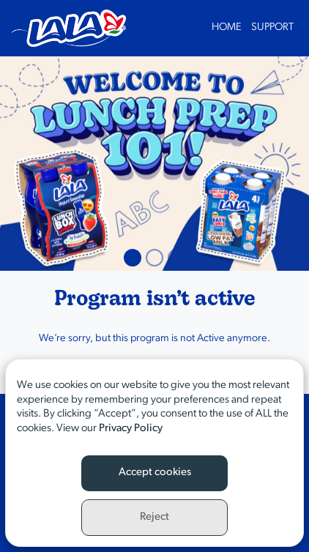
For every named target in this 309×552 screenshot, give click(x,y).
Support (272, 27)
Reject (154, 517)
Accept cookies (155, 472)
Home (227, 27)
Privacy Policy (131, 428)
